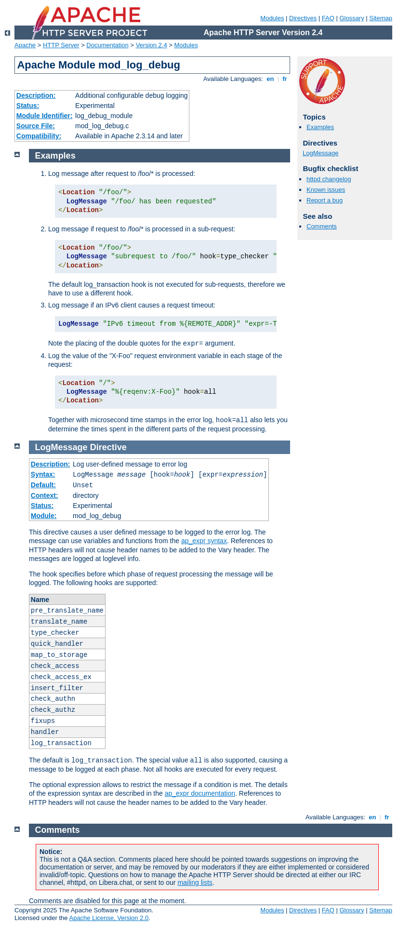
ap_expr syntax (204, 541)
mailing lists (194, 882)
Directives (303, 18)
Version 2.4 (151, 45)
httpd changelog (328, 179)
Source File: (35, 126)
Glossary (351, 18)
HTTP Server (61, 45)
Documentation (107, 45)
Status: (27, 105)
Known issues (325, 189)
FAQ (328, 18)
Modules (272, 18)
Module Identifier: (44, 116)
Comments (321, 226)
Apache (25, 45)
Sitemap (380, 18)
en (270, 78)
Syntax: (43, 474)
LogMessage (320, 153)
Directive (108, 447)
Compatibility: (38, 136)
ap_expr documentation (200, 793)
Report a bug (324, 200)
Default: (43, 485)
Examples (320, 127)
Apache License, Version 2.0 (108, 918)
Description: (36, 95)
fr (285, 78)
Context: (44, 495)
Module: (44, 516)
